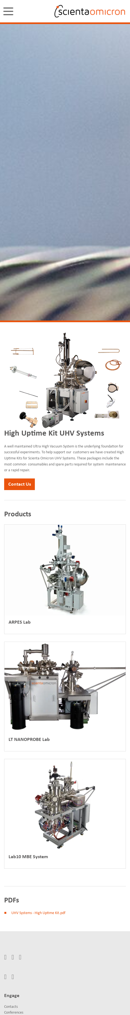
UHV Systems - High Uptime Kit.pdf (38, 913)
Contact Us (19, 484)
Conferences (13, 1013)
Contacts (11, 1007)
